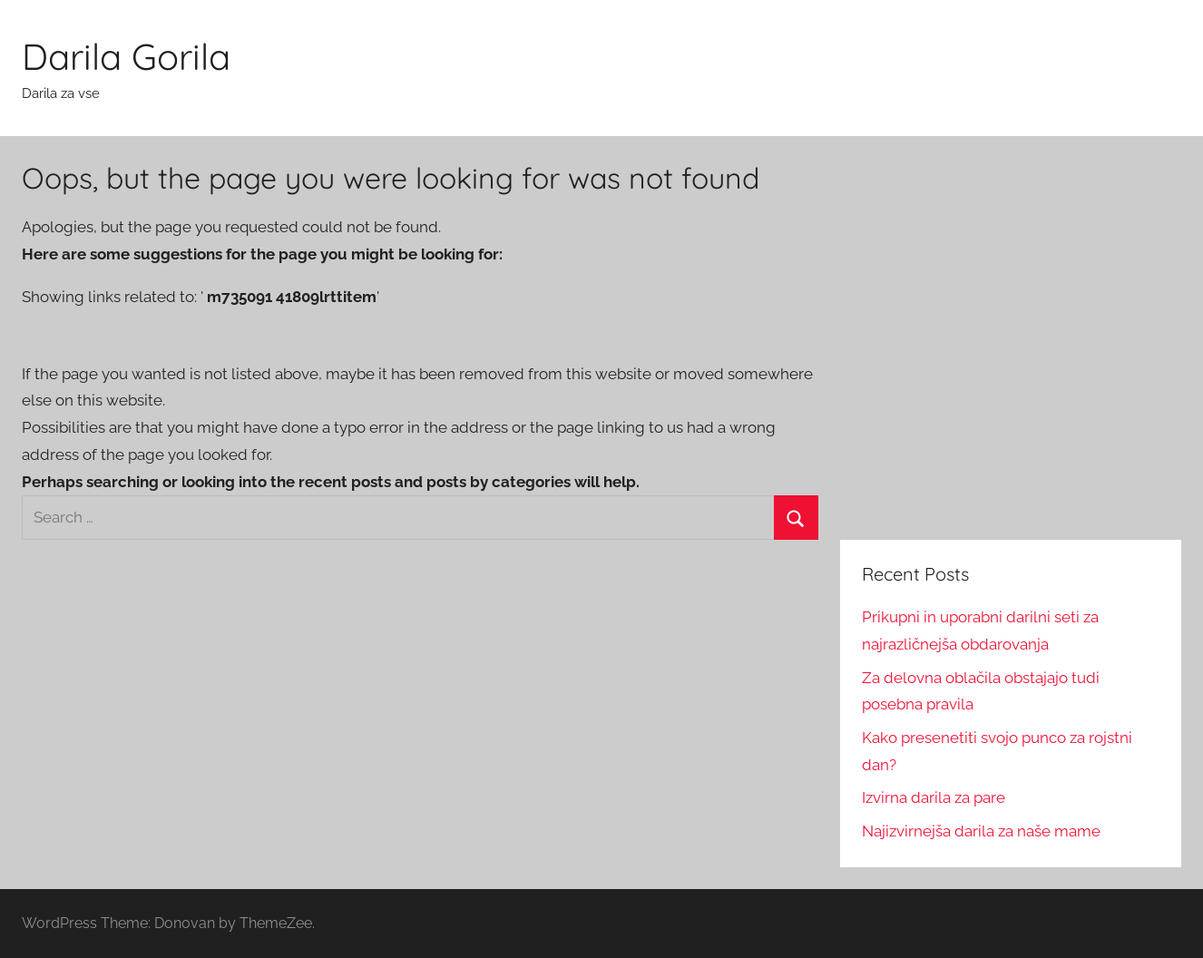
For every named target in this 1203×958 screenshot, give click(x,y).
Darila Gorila (126, 56)
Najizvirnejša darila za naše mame (981, 831)
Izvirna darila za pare (933, 797)
